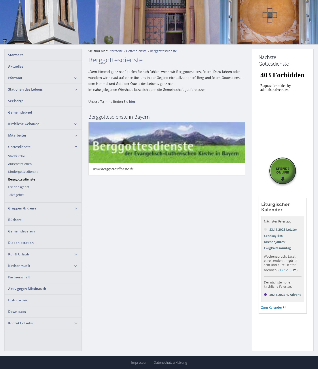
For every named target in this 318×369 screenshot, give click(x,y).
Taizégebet (16, 195)
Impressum (139, 362)
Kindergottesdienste (23, 172)
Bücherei (15, 219)
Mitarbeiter (17, 135)
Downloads (17, 311)
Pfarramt (15, 78)
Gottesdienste (19, 147)
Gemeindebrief (20, 112)
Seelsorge (15, 101)
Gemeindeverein (21, 231)
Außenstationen (20, 164)
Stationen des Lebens (25, 89)
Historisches (17, 300)
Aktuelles (15, 66)
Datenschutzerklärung (170, 362)
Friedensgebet (18, 187)
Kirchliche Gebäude (23, 124)
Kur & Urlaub (18, 254)
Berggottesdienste (21, 179)
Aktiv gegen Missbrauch (27, 288)
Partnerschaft (19, 277)
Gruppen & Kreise (22, 208)
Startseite (16, 55)
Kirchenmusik (19, 265)
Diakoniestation (21, 242)
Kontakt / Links (20, 323)
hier (132, 101)
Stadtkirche (16, 156)
